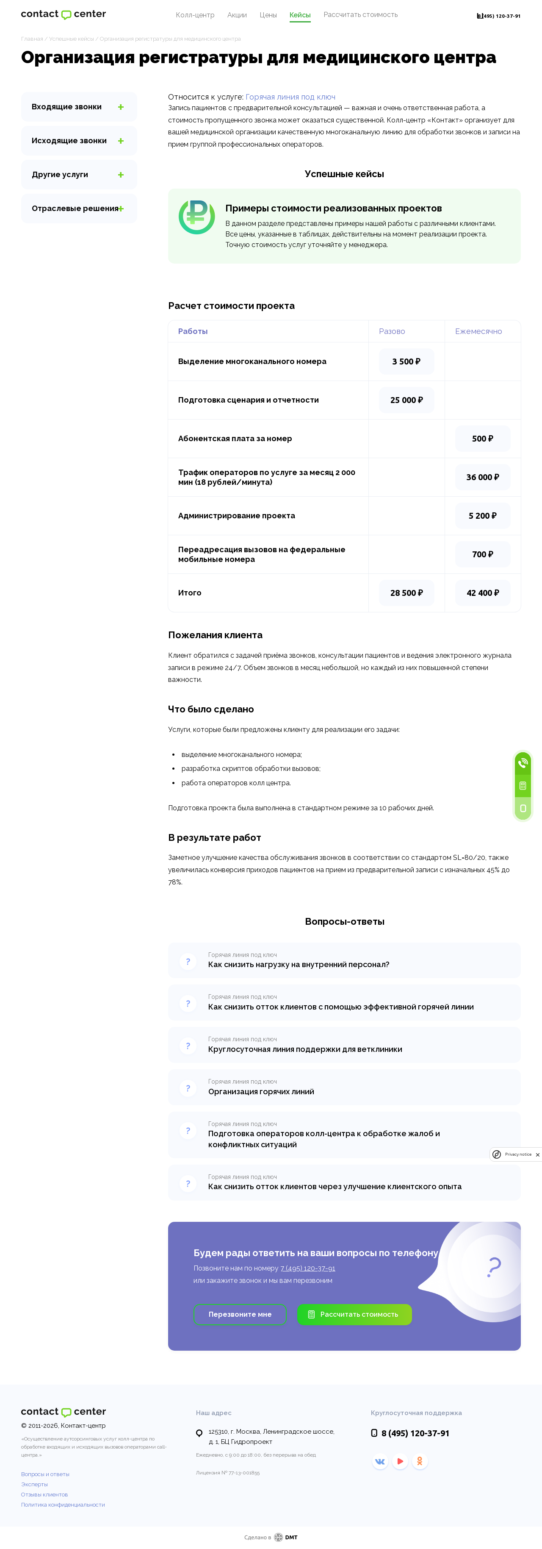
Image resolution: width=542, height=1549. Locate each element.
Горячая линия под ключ (290, 96)
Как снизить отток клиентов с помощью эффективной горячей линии (341, 1006)
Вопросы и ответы (45, 1474)
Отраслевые (75, 208)
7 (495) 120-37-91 (307, 1268)
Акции (224, 16)
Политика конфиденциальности (63, 1505)
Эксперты (34, 1484)
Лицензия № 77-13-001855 (228, 1473)
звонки (67, 106)
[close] (537, 1154)
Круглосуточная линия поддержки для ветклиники (305, 1049)
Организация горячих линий (261, 1091)
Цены (255, 16)
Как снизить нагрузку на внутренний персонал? (299, 964)
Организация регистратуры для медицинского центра (170, 39)
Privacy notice (518, 1154)
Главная (32, 39)
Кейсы (287, 16)
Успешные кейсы (71, 39)
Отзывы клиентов (44, 1494)
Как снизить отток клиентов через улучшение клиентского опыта (335, 1186)
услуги (60, 174)
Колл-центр (182, 16)
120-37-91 (487, 16)
